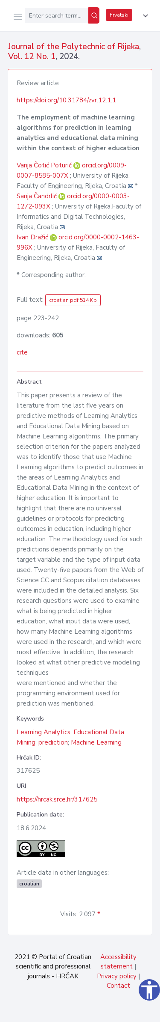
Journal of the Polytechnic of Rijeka (73, 46)
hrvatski (119, 15)
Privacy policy (117, 976)
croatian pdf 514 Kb (73, 300)
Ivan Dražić (33, 237)
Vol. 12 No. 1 (31, 56)
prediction (53, 742)
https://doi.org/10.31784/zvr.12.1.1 (66, 100)
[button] (144, 16)
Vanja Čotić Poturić (45, 165)
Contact (118, 985)
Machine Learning (96, 742)
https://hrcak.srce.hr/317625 (57, 799)
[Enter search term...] (56, 15)
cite (22, 352)
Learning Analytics (43, 732)
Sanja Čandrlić (37, 196)
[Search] (93, 15)
